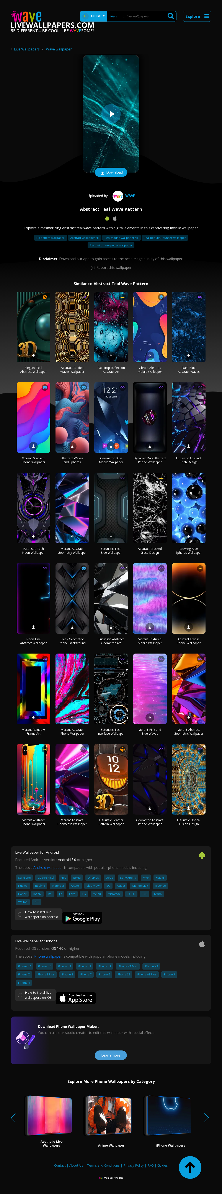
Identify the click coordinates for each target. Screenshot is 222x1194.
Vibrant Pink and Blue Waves (150, 731)
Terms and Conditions (103, 1165)
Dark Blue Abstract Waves (189, 370)
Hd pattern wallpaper (50, 238)
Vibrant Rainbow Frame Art (33, 731)
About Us (76, 1165)
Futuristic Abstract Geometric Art (111, 641)
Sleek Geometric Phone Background (72, 641)
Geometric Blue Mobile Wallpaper (111, 460)
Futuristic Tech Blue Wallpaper (111, 551)
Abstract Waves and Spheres (72, 460)
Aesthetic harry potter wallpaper (111, 245)
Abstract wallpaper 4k (84, 238)
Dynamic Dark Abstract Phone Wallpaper (150, 460)
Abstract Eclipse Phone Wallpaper (189, 641)
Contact (60, 1165)
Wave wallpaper (59, 49)
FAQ (150, 1165)
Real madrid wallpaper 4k (121, 238)
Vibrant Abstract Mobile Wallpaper (150, 370)
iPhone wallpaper (47, 956)
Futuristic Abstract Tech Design (188, 460)
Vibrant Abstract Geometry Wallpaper (72, 551)
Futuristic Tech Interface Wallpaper (111, 731)
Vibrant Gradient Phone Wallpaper (33, 460)
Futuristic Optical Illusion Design (188, 822)
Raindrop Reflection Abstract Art (111, 370)
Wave (123, 195)
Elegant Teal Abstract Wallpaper (33, 370)
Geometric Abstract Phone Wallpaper (149, 822)
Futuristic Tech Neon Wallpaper (33, 551)
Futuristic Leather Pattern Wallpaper (111, 822)
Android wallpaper (48, 867)
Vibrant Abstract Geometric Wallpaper (188, 731)
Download (111, 173)
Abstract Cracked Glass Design (150, 551)
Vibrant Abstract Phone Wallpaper (72, 731)
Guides (162, 1165)
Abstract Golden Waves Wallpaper (72, 370)
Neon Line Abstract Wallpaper (33, 641)
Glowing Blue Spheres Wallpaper (189, 551)
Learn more (110, 1055)
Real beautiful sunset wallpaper (165, 238)
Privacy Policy (133, 1165)
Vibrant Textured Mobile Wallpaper (150, 641)
